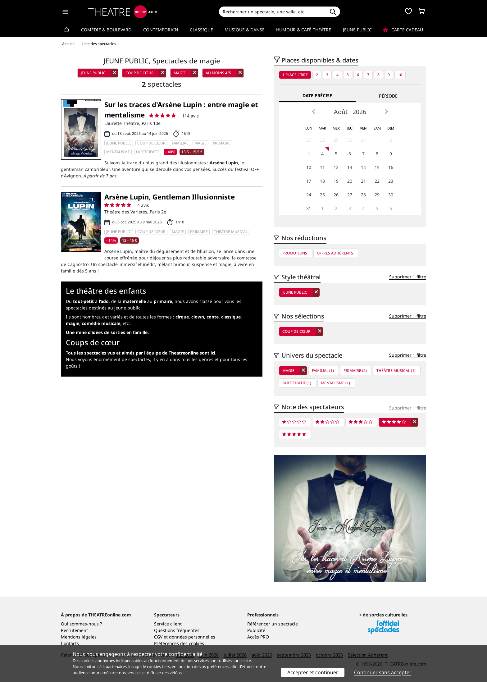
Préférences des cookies (179, 643)
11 (322, 167)
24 (308, 195)
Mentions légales (79, 637)
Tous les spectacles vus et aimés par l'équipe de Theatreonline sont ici (140, 353)
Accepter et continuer (312, 672)
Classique (201, 30)
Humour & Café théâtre (303, 30)
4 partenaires (114, 666)
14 (363, 167)
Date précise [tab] (317, 95)
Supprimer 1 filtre (407, 277)
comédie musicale (101, 323)
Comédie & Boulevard (106, 30)
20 (349, 181)
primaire (163, 301)
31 (363, 140)
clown (197, 317)
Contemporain (160, 30)
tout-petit (83, 301)
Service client (168, 624)
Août (341, 112)
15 (377, 167)
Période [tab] (388, 96)
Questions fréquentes (176, 630)
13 (349, 167)
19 (336, 181)
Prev (314, 111)
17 (308, 181)
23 (390, 181)
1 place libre (295, 74)
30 (349, 140)
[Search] (272, 12)
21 (363, 181)
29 (336, 140)
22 (377, 181)
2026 (359, 112)
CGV (158, 637)
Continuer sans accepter (383, 672)
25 (322, 195)
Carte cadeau (403, 30)
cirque (182, 317)
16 (390, 167)
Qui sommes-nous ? (81, 624)
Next (386, 111)
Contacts (70, 643)
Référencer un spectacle (272, 624)
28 (322, 140)
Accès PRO (258, 637)
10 (400, 74)
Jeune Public (357, 30)
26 (336, 195)
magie (72, 323)
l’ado (104, 301)
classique (231, 317)
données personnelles (192, 637)
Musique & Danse (245, 30)
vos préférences (214, 666)
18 (322, 181)
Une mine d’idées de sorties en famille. (107, 332)
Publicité (256, 630)
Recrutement (74, 630)
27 (308, 140)
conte (213, 317)
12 (336, 167)
